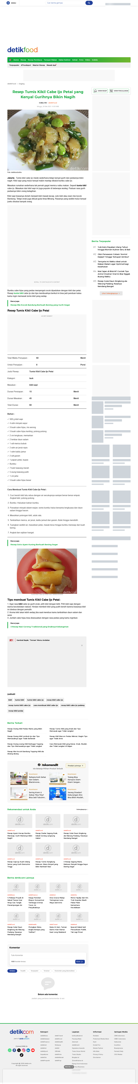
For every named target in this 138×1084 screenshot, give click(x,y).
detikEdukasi (44, 1039)
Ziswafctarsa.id (77, 1060)
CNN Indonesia (119, 1036)
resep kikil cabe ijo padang (72, 705)
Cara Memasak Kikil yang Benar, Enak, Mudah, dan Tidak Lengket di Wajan (68, 745)
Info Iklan (96, 1051)
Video (87, 60)
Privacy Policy (98, 1054)
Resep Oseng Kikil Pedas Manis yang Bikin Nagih (24, 730)
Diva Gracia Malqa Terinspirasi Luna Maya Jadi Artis (57, 900)
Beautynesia (118, 1048)
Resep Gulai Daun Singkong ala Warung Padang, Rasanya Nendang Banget (75, 835)
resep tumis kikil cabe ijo (19, 705)
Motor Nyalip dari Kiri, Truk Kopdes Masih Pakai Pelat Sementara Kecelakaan (79, 902)
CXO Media (118, 1054)
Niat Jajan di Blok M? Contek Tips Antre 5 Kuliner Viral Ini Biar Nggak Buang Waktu (114, 274)
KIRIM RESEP (100, 90)
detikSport (44, 1051)
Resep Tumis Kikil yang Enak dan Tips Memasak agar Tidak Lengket (65, 730)
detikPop (58, 1060)
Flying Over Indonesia (79, 1064)
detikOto (43, 1057)
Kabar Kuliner (65, 60)
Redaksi (96, 1036)
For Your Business (78, 1067)
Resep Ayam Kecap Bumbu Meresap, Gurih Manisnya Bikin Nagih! (19, 835)
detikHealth (59, 1042)
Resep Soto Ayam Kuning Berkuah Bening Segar (34, 544)
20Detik (57, 1051)
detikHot (43, 1048)
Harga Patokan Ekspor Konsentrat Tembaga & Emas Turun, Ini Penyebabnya (36, 902)
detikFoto (58, 1054)
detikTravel (59, 1036)
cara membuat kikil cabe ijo (45, 705)
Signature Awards (78, 1048)
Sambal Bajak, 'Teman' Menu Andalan (33, 640)
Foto (81, 60)
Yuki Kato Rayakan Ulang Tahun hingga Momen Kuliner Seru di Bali (114, 248)
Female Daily (118, 1051)
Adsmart (75, 1042)
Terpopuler (14, 65)
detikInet (43, 1045)
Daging (21, 84)
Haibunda (117, 1042)
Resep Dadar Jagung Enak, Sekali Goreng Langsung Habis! (47, 835)
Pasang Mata (76, 1039)
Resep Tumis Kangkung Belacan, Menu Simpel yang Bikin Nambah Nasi (47, 864)
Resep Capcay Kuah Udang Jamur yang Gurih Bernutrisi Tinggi (18, 864)
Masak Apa (51, 65)
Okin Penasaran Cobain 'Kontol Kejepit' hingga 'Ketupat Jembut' (113, 255)
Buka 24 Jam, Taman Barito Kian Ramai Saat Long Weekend (58, 929)
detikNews (44, 1036)
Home (16, 60)
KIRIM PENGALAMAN (119, 90)
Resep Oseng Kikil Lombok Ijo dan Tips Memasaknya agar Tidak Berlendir (23, 737)
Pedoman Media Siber (101, 1039)
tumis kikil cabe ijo (35, 700)
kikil (20, 604)
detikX (57, 1048)
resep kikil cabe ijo (55, 700)
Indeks (95, 60)
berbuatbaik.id (77, 1036)
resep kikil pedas (15, 711)
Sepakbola (44, 1054)
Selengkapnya (82, 809)
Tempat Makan (50, 60)
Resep (23, 60)
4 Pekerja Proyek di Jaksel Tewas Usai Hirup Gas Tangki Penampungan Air (15, 901)
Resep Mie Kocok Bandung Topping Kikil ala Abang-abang (25, 752)
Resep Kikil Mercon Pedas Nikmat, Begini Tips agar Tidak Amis (68, 737)
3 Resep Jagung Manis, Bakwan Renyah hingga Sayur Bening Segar (76, 864)
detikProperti (45, 1060)
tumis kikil (81, 185)
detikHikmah (59, 1057)
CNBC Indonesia (120, 1039)
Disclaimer (97, 1057)
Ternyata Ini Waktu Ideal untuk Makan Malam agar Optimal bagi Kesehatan (113, 264)
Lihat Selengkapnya (111, 293)
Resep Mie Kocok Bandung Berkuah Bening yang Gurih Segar (40, 305)
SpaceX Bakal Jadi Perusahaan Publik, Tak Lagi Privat (78, 929)
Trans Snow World (78, 1051)
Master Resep (39, 65)
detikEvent (75, 1045)
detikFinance (44, 1042)
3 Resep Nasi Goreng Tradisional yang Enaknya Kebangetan (39, 627)
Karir (94, 1042)
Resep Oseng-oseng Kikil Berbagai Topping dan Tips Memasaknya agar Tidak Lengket (25, 745)
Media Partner (98, 1048)
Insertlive (117, 1045)
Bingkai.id (75, 1057)
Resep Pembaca (35, 60)
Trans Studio (76, 1054)
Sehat (75, 60)
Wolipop (58, 1045)
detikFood (11, 84)
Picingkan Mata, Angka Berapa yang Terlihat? (36, 929)
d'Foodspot (26, 65)
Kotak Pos (96, 1045)
